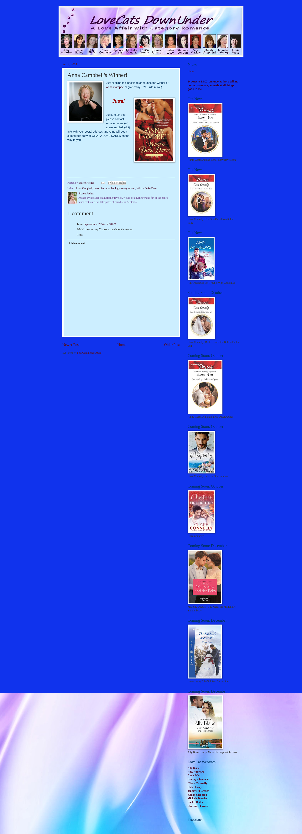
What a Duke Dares (147, 188)
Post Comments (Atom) (89, 352)
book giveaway (102, 188)
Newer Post (71, 345)
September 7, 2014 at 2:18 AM (100, 224)
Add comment (77, 243)
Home (121, 345)
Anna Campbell (115, 87)
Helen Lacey (195, 787)
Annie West (194, 775)
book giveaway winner (123, 188)
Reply (80, 234)
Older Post (172, 345)
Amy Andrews (196, 771)
